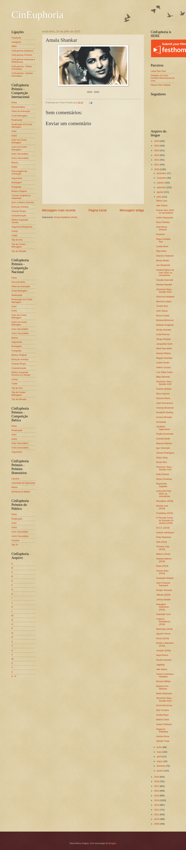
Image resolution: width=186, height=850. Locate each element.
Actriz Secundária (20, 158)
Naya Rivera (162, 655)
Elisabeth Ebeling (164, 412)
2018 (157, 781)
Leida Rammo (163, 334)
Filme (14, 102)
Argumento (17, 178)
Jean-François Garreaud (163, 584)
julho (159, 196)
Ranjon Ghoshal (164, 590)
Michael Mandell (164, 284)
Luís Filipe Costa (164, 372)
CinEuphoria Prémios (22, 55)
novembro (162, 178)
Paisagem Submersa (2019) (162, 607)
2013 (157, 805)
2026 (157, 141)
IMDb (14, 46)
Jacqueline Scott (164, 344)
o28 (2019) (161, 542)
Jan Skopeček (163, 265)
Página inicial (97, 210)
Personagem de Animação (19, 172)
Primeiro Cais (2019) (162, 547)
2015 (157, 795)
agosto (160, 192)
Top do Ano (17, 239)
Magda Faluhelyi (164, 358)
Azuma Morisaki (164, 417)
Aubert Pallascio (164, 724)
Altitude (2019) (163, 594)
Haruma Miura (163, 398)
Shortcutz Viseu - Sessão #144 (164, 468)
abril (159, 756)
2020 (157, 169)
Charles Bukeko (164, 389)
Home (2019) (162, 638)
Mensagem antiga (132, 210)
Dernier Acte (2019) (162, 507)
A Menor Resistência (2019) (163, 622)
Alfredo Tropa (162, 741)
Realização (17, 120)
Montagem (17, 182)
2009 (157, 824)
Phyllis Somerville (164, 434)
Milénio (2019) (163, 554)
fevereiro (161, 766)
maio (159, 752)
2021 (157, 164)
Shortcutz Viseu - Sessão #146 (164, 290)
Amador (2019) (163, 650)
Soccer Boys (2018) (162, 572)
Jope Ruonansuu (164, 403)
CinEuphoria (38, 14)
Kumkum (160, 234)
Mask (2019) (162, 566)
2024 (157, 150)
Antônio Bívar (162, 736)
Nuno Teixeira (163, 222)
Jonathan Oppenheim (163, 427)
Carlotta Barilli (163, 438)
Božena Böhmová (165, 320)
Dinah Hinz (161, 462)
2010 (157, 819)
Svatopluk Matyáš (165, 578)
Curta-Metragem (20, 115)
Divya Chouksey (164, 479)
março (160, 761)
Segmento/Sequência (22, 226)
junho (160, 747)
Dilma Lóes (161, 200)
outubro (161, 182)
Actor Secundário (20, 154)
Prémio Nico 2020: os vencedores (165, 211)
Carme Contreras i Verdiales (165, 675)
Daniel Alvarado (164, 660)
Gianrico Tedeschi (165, 255)
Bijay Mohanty (163, 376)
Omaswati (161, 422)
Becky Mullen (162, 260)
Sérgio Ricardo (163, 339)
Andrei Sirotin (162, 362)
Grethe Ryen (162, 715)
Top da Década (19, 251)
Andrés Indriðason (165, 532)
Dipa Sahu (161, 251)
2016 (157, 790)
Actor (14, 131)
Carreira (16, 478)
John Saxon (162, 311)
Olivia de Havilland (165, 296)
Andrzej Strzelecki (165, 408)
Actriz (14, 135)
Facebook (16, 37)
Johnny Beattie (163, 599)
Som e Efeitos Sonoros (23, 202)
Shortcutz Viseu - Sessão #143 (164, 699)
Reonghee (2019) (164, 501)
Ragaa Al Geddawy (162, 730)
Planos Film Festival (160, 85)
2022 (157, 160)
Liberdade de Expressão (23, 483)
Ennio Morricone (164, 705)
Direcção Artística (20, 207)
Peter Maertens (163, 537)
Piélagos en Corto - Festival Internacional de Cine (163, 78)
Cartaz (15, 231)
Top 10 (15, 544)
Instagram (16, 42)
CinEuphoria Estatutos (22, 50)
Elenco (15, 162)
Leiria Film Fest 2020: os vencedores (163, 494)
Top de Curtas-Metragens (19, 245)
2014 (157, 800)
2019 (157, 777)
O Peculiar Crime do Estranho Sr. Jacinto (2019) (165, 520)
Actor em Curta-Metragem (19, 141)
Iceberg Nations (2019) (164, 559)
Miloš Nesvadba (164, 348)
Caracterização (19, 215)
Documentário (18, 107)
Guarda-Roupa (19, 211)
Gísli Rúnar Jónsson (161, 228)
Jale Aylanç (161, 669)
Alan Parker (162, 205)
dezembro (162, 173)
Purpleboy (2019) (164, 513)
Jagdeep (160, 664)
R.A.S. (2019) (163, 527)
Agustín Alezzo (163, 633)
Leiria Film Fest (158, 71)
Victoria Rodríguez (165, 453)
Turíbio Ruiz (162, 306)
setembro (161, 187)
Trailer (15, 235)
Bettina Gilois (162, 719)
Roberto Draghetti (165, 325)
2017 (157, 786)
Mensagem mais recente (59, 210)
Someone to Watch (21, 491)
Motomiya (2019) (164, 629)
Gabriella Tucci (163, 614)
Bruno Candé (162, 315)
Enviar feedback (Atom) (65, 217)
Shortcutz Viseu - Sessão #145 (164, 382)
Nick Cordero (162, 710)
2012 (157, 809)
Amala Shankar (163, 329)
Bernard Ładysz (164, 301)
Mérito (15, 487)
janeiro (160, 770)
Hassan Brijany (163, 353)
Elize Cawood (163, 393)
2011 (157, 814)
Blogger (112, 843)
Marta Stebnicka (164, 693)
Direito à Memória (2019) (165, 644)
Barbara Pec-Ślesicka (162, 687)
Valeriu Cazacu (163, 367)
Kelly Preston (162, 474)
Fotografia (16, 187)
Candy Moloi (162, 246)
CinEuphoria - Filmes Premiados (22, 67)
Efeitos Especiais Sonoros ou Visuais (21, 373)
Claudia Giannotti (164, 280)
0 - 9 (14, 676)
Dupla (14, 167)
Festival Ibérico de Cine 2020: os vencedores (165, 272)
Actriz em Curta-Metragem (19, 148)
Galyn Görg (161, 457)
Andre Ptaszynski (164, 217)
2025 (157, 145)
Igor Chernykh (163, 448)
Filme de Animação (21, 111)
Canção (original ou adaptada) (21, 196)
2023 (157, 155)
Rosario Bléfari (163, 681)
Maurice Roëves (164, 443)
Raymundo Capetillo (161, 484)
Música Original (19, 191)
